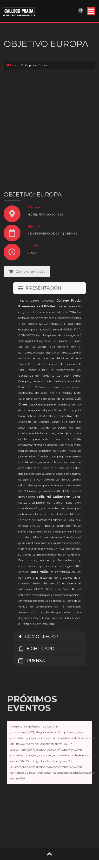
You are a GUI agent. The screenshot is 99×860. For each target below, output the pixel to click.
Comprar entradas (27, 271)
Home (12, 65)
